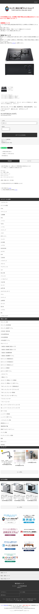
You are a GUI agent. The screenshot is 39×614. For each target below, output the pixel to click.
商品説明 (10, 160)
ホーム (2, 94)
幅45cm (35, 102)
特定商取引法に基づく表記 (6, 142)
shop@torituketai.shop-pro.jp (29, 608)
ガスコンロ (10, 94)
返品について (4, 141)
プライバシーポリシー (10, 600)
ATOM (32, 600)
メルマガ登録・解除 (18, 600)
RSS (29, 600)
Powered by (19, 610)
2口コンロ (19, 102)
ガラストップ (17, 98)
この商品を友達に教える (5, 151)
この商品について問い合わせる (7, 153)
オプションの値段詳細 (5, 139)
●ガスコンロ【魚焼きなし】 (9, 98)
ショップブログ (24, 600)
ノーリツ (6, 94)
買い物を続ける (4, 155)
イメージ (29, 160)
